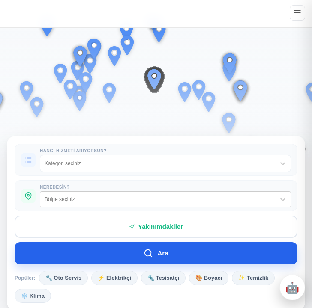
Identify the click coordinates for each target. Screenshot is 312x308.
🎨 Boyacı (208, 278)
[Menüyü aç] (297, 13)
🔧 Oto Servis (63, 278)
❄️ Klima (33, 296)
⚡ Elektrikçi (114, 278)
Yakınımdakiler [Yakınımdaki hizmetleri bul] (156, 226)
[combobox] (45, 163)
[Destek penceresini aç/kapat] (292, 287)
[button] (185, 92)
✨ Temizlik (253, 278)
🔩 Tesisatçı (163, 278)
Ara (156, 253)
